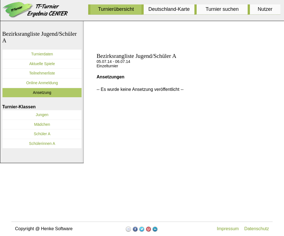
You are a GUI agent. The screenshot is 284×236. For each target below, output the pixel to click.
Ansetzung (42, 92)
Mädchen (42, 124)
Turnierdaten (42, 54)
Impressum (228, 228)
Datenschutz (256, 228)
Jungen (42, 114)
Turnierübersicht (116, 9)
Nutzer (265, 9)
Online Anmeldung (42, 83)
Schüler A (42, 134)
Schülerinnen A (42, 143)
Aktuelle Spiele (42, 63)
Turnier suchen (222, 9)
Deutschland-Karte (169, 9)
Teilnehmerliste (42, 73)
